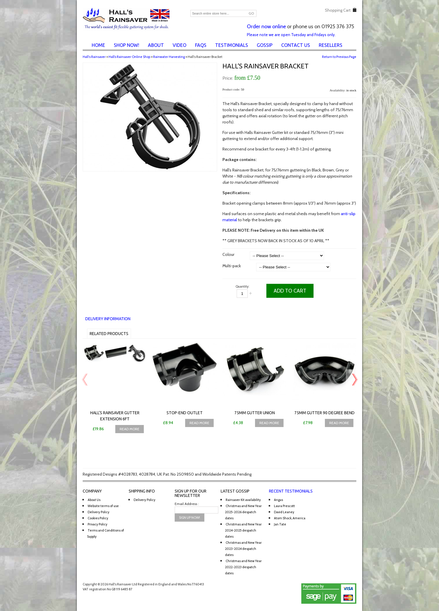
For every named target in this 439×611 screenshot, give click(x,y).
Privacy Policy (97, 524)
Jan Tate (280, 524)
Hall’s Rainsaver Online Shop (129, 57)
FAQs (200, 45)
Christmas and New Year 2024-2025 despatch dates (243, 530)
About (156, 45)
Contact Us (295, 45)
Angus (278, 500)
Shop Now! (126, 45)
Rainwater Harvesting (169, 57)
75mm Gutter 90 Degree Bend (324, 412)
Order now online (266, 26)
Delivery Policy (98, 512)
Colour (228, 254)
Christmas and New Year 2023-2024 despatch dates (243, 549)
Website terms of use (103, 506)
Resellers (330, 45)
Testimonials (231, 45)
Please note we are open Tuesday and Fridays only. (291, 34)
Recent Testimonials (291, 491)
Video (179, 45)
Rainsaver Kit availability (243, 500)
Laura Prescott (284, 506)
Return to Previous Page (339, 56)
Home (98, 45)
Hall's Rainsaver (94, 57)
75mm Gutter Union (254, 412)
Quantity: (242, 286)
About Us (94, 500)
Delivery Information (107, 318)
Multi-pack (231, 265)
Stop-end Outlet (185, 412)
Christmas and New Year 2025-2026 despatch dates (243, 512)
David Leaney (284, 512)
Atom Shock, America (289, 518)
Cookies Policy (98, 518)
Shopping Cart (338, 10)
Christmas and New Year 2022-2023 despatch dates (243, 567)
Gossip (264, 45)
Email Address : (187, 504)
